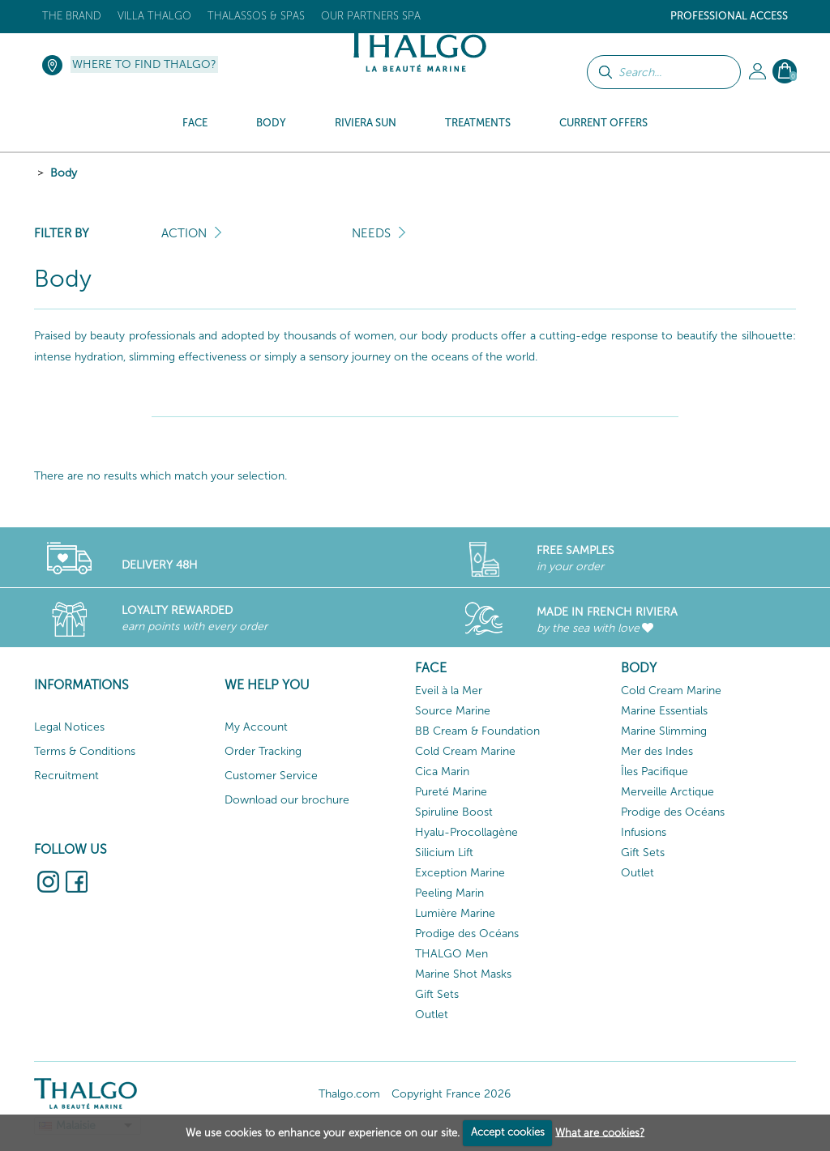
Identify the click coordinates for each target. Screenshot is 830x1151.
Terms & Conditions (84, 751)
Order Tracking (263, 751)
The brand (71, 16)
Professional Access (729, 16)
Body (63, 173)
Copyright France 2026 (451, 1094)
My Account (256, 727)
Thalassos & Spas (256, 16)
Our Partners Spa (371, 16)
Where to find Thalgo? (144, 64)
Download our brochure (287, 800)
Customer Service (271, 775)
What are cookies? (599, 1132)
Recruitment (66, 775)
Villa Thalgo (154, 16)
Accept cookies (508, 1132)
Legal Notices (69, 727)
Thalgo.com (349, 1094)
